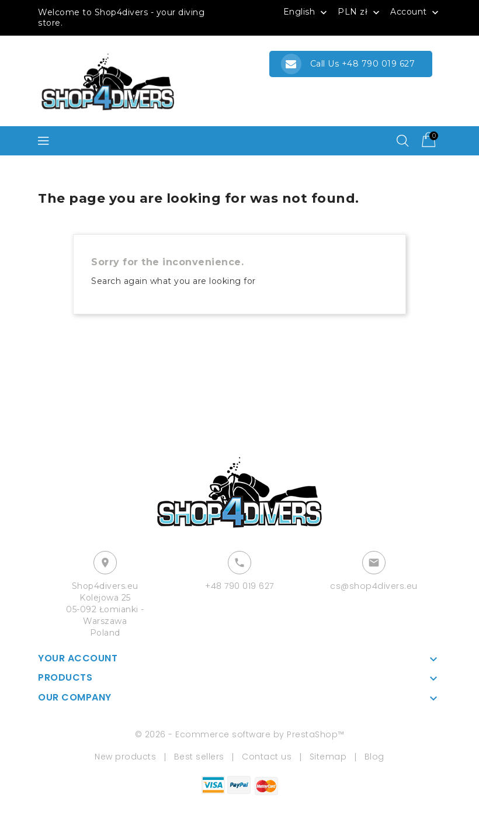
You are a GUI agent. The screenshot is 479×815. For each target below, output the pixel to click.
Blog (374, 756)
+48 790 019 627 (239, 586)
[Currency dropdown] (360, 11)
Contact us (266, 756)
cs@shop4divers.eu (374, 586)
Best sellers (199, 756)
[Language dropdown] (306, 11)
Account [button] (415, 12)
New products (125, 756)
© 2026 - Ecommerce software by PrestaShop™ (240, 734)
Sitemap (328, 756)
